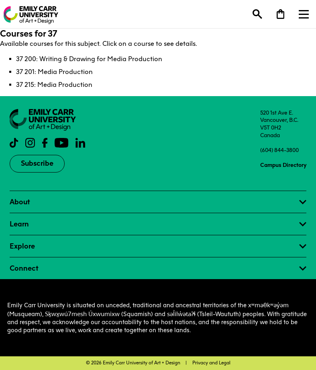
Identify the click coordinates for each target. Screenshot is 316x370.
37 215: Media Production (54, 84)
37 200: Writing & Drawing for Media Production (89, 59)
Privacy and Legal (211, 363)
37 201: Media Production (54, 72)
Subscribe (37, 163)
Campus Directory (283, 165)
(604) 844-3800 (279, 150)
